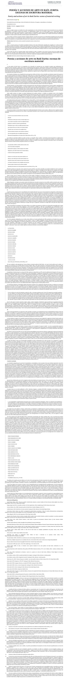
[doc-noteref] (22, 72)
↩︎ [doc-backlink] (53, 591)
